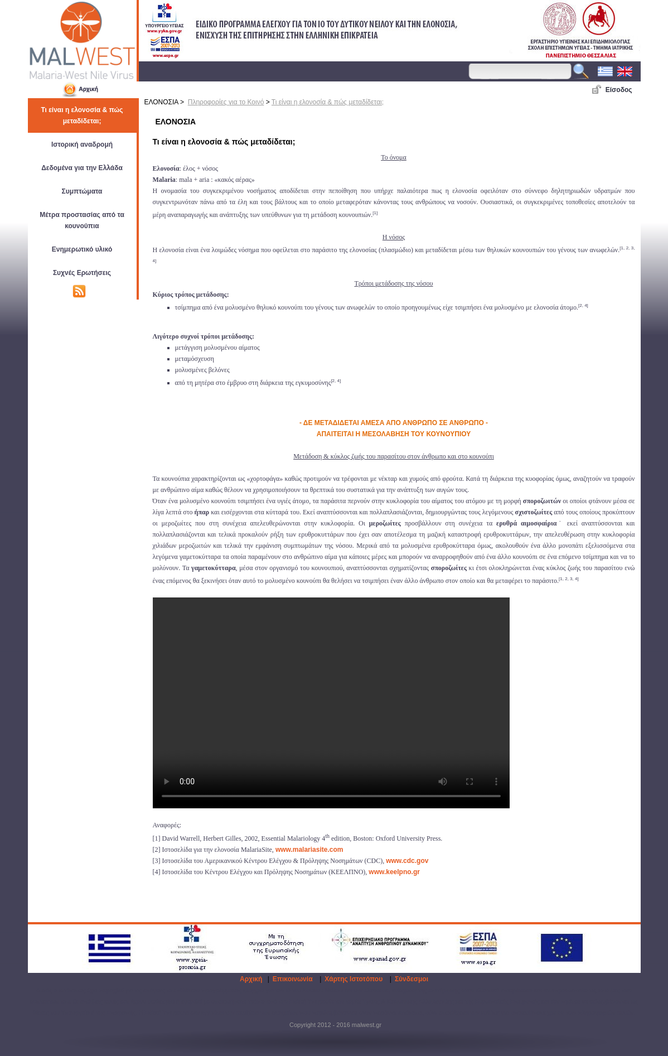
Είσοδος (619, 90)
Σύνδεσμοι (411, 979)
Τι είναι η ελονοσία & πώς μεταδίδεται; (328, 102)
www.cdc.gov (407, 861)
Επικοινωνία (293, 979)
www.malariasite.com (309, 850)
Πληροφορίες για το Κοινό (226, 102)
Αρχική (251, 979)
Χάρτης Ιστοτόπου (354, 979)
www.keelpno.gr (394, 872)
